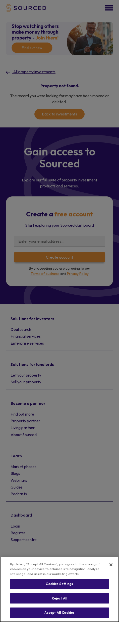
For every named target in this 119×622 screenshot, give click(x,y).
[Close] (110, 564)
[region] (59, 589)
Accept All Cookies (59, 613)
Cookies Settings (59, 584)
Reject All (59, 598)
